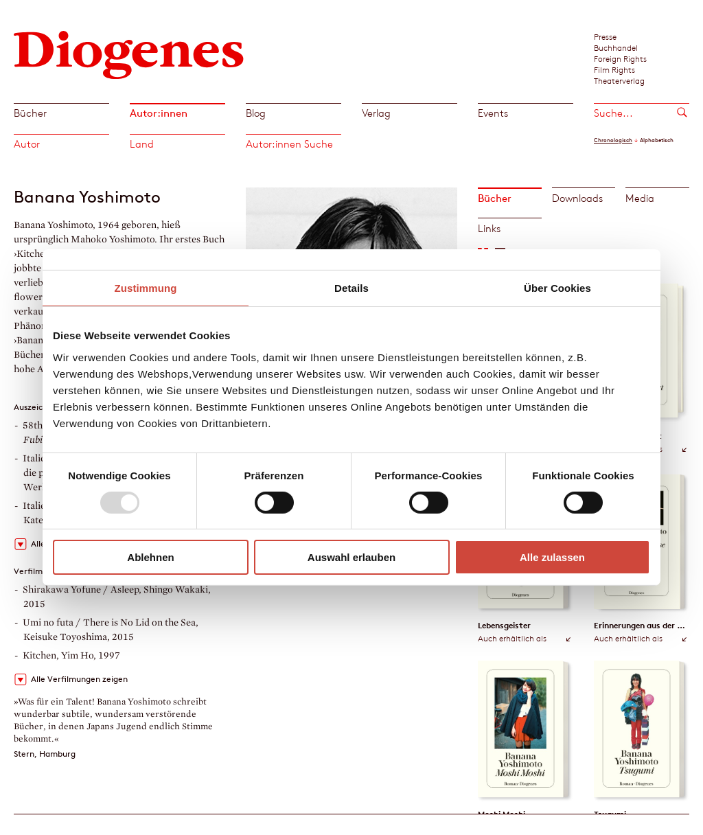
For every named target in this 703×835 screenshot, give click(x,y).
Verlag (376, 112)
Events (493, 112)
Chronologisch (613, 140)
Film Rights (614, 69)
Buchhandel (616, 47)
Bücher (30, 112)
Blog (256, 112)
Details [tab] (351, 288)
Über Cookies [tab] (557, 288)
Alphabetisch (656, 140)
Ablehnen (150, 557)
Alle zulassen (552, 557)
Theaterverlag (619, 80)
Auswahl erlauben (351, 557)
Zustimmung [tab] (146, 288)
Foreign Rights (620, 58)
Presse (605, 36)
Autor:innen (158, 112)
